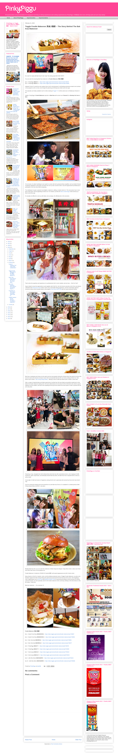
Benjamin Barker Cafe (50, 579)
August (10, 251)
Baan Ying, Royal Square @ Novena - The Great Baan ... (12, 280)
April (10, 258)
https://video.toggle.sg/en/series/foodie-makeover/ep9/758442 (59, 658)
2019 (9, 247)
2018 (9, 307)
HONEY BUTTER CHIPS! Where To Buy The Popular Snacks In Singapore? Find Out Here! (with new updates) (13, 108)
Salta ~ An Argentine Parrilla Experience (15, 210)
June (10, 254)
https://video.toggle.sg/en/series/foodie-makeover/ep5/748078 (54, 82)
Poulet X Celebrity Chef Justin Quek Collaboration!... (12, 267)
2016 (9, 310)
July (10, 252)
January (11, 304)
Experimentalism (43, 17)
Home (8, 17)
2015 (9, 312)
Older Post (78, 739)
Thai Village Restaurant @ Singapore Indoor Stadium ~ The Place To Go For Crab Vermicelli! (13, 138)
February (11, 262)
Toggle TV (55, 90)
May (10, 256)
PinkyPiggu (20, 8)
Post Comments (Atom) (56, 744)
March (10, 260)
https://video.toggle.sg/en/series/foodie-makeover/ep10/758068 (60, 661)
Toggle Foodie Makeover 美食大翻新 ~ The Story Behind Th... (12, 273)
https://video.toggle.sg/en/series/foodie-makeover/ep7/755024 (54, 652)
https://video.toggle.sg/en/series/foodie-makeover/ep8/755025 (55, 655)
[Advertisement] (53, 724)
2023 (9, 241)
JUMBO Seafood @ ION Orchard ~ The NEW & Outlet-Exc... (12, 300)
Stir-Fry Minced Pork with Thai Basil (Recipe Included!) (16, 167)
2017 (9, 309)
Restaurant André (37, 287)
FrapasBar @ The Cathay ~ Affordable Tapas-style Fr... (12, 293)
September (11, 249)
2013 (9, 316)
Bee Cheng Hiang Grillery (42, 379)
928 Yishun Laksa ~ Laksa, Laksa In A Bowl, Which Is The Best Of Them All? (16, 224)
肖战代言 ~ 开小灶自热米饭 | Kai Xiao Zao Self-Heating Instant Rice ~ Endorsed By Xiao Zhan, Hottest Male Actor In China (13, 60)
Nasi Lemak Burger (65, 191)
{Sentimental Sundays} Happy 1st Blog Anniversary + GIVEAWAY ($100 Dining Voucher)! (13, 92)
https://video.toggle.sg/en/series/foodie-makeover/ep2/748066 (60, 637)
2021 (9, 243)
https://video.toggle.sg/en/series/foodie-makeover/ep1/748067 (59, 634)
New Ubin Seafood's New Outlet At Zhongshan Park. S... (12, 286)
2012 (9, 318)
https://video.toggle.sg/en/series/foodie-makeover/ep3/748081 (57, 640)
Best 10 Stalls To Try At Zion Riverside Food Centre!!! (16, 123)
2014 (9, 314)
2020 (9, 245)
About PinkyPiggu (18, 17)
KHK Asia (40, 579)
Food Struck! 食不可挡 (56, 289)
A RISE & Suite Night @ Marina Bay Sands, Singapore (16, 197)
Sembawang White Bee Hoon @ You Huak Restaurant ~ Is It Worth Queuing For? (13, 153)
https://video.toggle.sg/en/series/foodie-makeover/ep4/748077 (57, 643)
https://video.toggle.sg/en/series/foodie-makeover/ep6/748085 (54, 83)
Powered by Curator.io (106, 114)
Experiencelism (31, 17)
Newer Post (28, 739)
